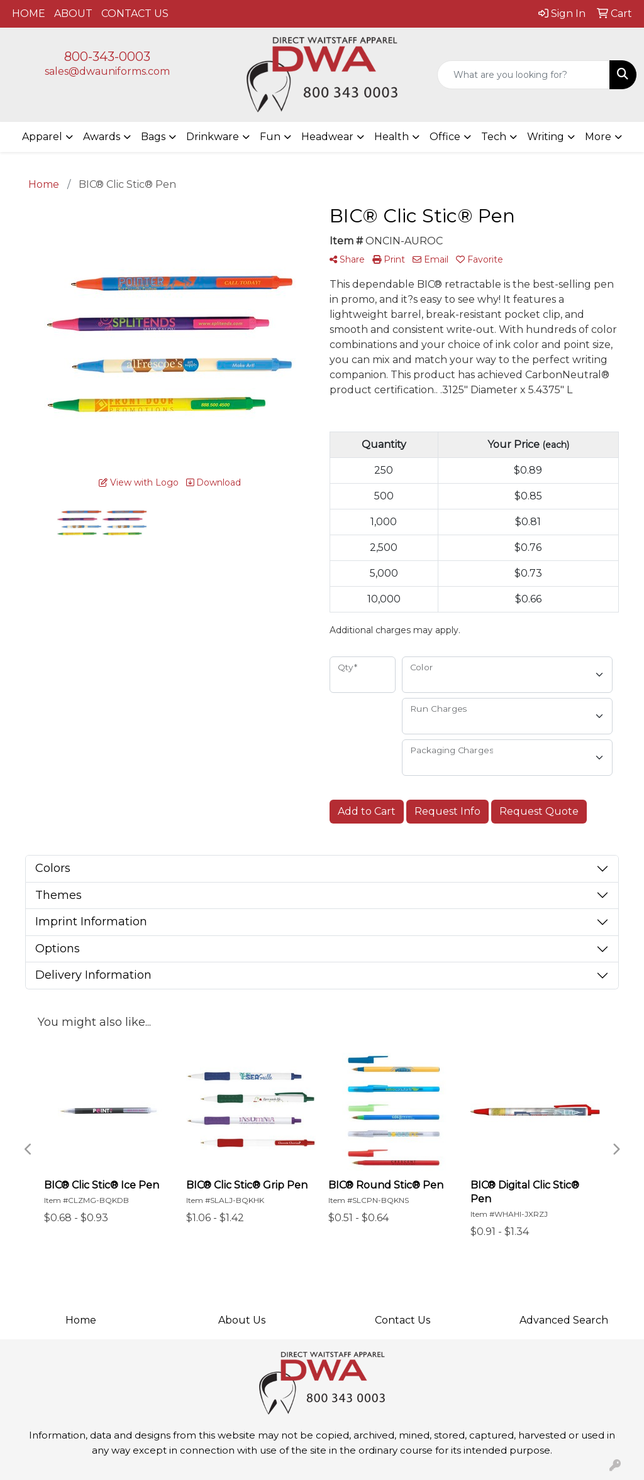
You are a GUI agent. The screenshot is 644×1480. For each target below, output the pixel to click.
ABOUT (73, 13)
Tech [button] (493, 137)
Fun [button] (270, 137)
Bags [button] (153, 137)
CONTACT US (135, 13)
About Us (241, 1320)
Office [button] (445, 137)
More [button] (598, 137)
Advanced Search (563, 1320)
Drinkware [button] (212, 137)
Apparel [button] (42, 137)
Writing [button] (545, 137)
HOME (28, 13)
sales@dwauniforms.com (107, 71)
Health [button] (391, 137)
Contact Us (402, 1320)
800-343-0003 (107, 56)
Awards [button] (101, 137)
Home (80, 1320)
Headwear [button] (327, 137)
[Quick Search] (523, 74)
